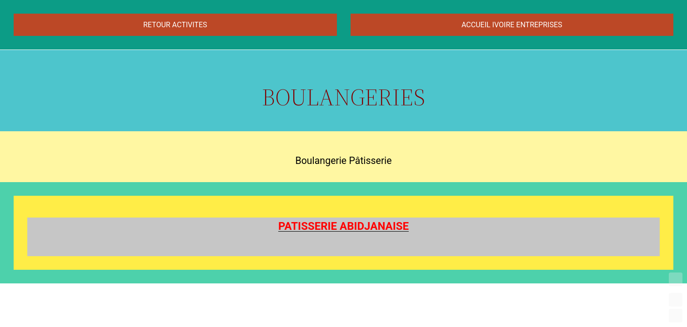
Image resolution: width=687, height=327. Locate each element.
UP (675, 300)
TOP (675, 279)
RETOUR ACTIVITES (175, 24)
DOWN (675, 315)
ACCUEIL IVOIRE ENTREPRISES (511, 24)
